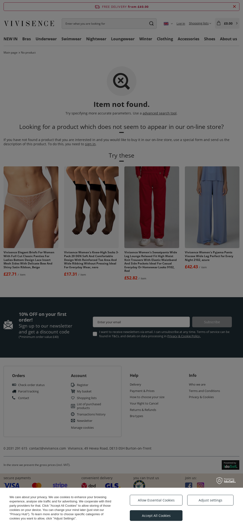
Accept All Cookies (156, 515)
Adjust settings (210, 500)
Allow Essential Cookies (156, 500)
